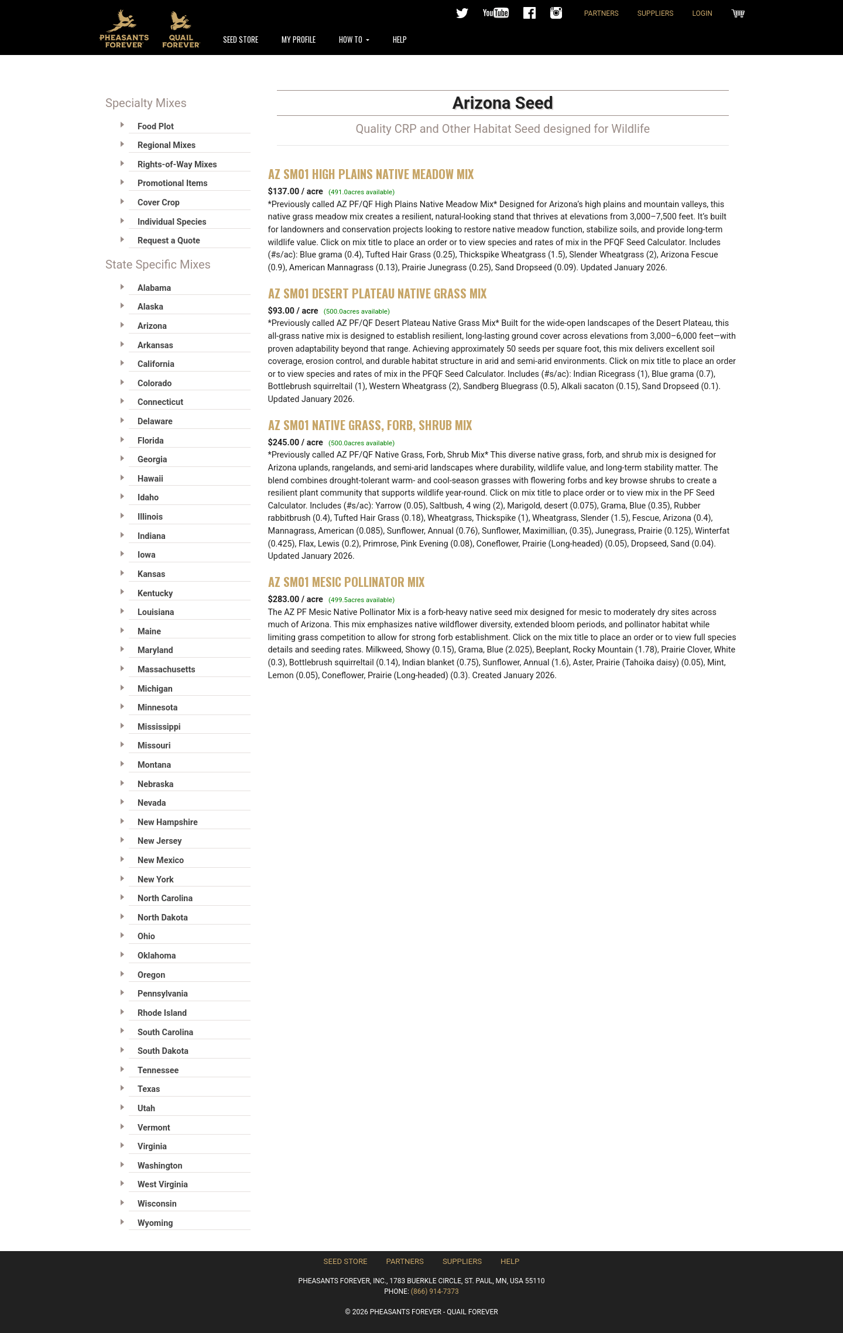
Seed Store (240, 39)
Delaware (155, 422)
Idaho (148, 498)
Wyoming (155, 1223)
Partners (601, 13)
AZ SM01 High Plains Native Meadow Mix (371, 174)
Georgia (152, 460)
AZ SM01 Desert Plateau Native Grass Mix (377, 293)
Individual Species (172, 222)
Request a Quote (169, 241)
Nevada (152, 803)
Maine (149, 632)
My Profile (299, 39)
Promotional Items (173, 183)
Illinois (150, 517)
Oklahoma (157, 956)
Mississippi (159, 727)
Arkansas (155, 346)
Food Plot (156, 127)
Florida (151, 441)
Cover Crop (159, 203)
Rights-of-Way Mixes (177, 165)
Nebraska (156, 784)
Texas (149, 1089)
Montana (154, 765)
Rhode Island (162, 1013)
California (156, 364)
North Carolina (165, 898)
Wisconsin (157, 1204)
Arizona (152, 326)
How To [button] (351, 39)
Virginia (152, 1147)
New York (156, 880)
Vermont (154, 1128)
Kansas (151, 574)
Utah (146, 1109)
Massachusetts (167, 670)
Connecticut (160, 402)
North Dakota (163, 918)
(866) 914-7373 (435, 1291)
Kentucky (155, 594)
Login (702, 13)
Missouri (154, 746)
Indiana (152, 536)
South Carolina (165, 1032)
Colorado (155, 384)
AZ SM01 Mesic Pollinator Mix (346, 581)
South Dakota (163, 1051)
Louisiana (156, 612)
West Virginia (163, 1185)
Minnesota (157, 708)
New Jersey (159, 841)
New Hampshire (168, 822)
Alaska (150, 307)
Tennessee (158, 1071)
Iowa (147, 555)
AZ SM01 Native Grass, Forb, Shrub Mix (370, 425)
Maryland (155, 650)
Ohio (146, 937)
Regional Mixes (167, 145)
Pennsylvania (163, 994)
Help (400, 39)
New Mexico (161, 860)
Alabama (154, 288)
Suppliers (656, 13)
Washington (160, 1166)
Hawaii (150, 479)
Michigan (155, 689)
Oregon (151, 975)
